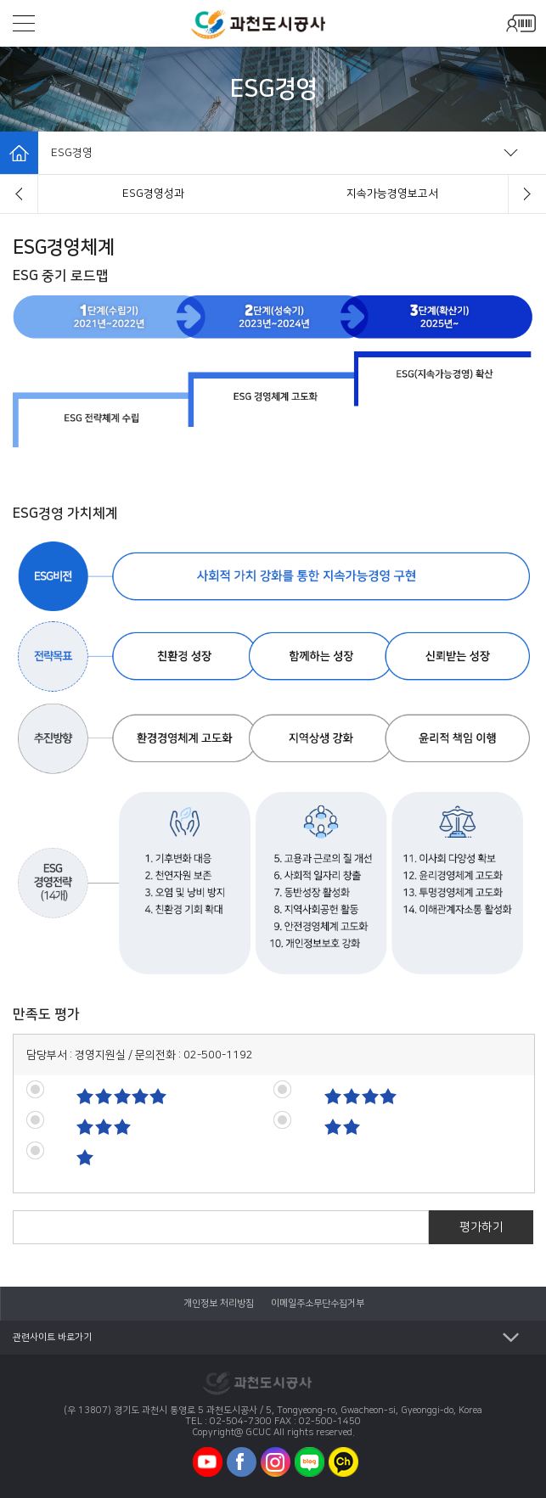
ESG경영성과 (393, 193)
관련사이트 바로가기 (52, 1337)
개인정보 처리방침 (218, 1304)
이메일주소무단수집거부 (317, 1304)
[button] (19, 194)
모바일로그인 (520, 23)
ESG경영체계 (153, 193)
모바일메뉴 (24, 23)
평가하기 (481, 1227)
